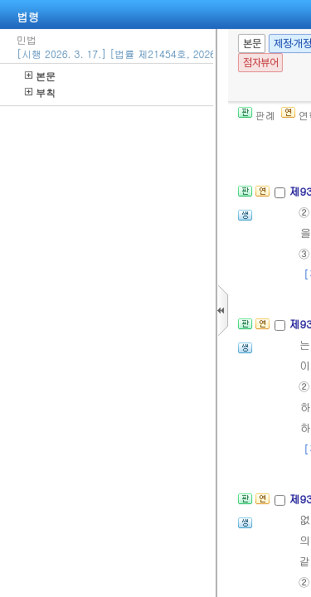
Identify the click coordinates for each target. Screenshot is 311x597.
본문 (40, 76)
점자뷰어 (260, 62)
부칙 (40, 92)
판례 (256, 115)
